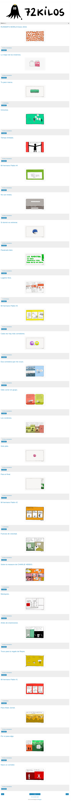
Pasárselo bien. (7, 250)
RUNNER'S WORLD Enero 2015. (14, 27)
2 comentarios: (5, 587)
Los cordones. (6, 418)
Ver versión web (35, 797)
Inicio (35, 794)
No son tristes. (6, 195)
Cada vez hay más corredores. (13, 334)
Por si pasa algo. (7, 736)
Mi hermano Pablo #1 (9, 679)
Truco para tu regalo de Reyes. (13, 651)
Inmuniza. (4, 110)
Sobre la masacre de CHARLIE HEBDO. (17, 564)
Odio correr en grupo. (9, 390)
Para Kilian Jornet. (8, 708)
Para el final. (6, 474)
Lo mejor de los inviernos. (11, 55)
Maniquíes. (5, 594)
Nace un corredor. (8, 765)
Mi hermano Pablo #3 (9, 306)
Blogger (40, 799)
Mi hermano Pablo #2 (9, 502)
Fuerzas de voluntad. (9, 534)
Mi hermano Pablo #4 (9, 166)
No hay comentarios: (7, 47)
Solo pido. (5, 446)
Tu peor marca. (7, 82)
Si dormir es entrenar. (9, 222)
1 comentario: (5, 103)
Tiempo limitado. (7, 138)
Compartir (4, 50)
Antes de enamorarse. (9, 623)
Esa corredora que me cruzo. (12, 362)
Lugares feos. (6, 278)
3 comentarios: (5, 299)
